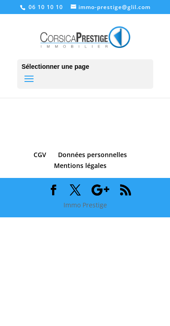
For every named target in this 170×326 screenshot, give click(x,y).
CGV (40, 154)
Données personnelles (92, 154)
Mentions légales (80, 165)
